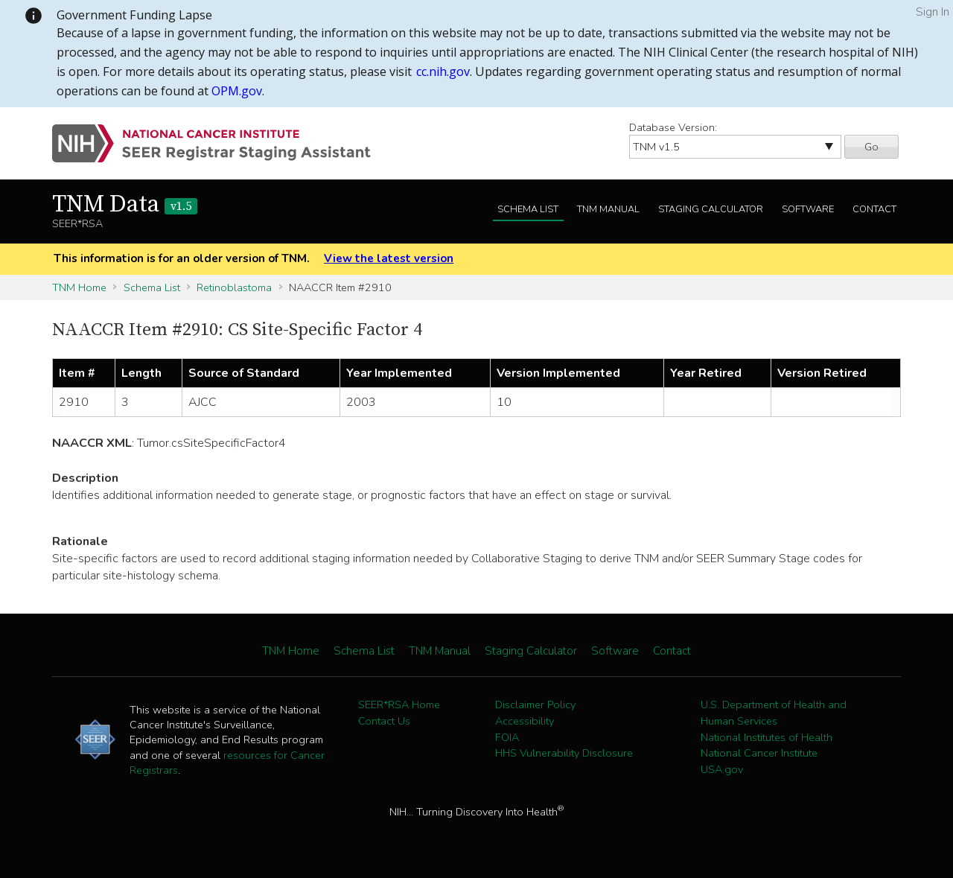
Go (871, 146)
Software (808, 209)
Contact (874, 209)
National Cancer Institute (759, 752)
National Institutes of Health (766, 737)
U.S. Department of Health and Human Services (774, 712)
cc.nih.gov (443, 71)
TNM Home (79, 287)
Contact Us (384, 720)
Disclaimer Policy (535, 704)
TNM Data (124, 205)
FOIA (507, 737)
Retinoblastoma (234, 287)
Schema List (527, 209)
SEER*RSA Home (399, 704)
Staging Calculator (710, 209)
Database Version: (673, 127)
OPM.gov (236, 91)
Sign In (932, 12)
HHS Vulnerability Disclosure (564, 752)
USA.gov (722, 769)
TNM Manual (608, 209)
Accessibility (524, 720)
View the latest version (388, 258)
